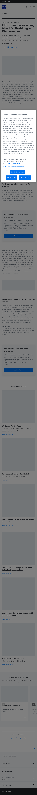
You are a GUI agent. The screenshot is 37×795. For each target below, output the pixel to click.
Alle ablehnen (11, 178)
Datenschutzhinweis (14, 163)
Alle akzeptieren (25, 178)
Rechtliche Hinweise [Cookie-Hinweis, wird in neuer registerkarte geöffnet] (19, 167)
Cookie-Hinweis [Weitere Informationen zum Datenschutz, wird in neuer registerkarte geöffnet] (8, 167)
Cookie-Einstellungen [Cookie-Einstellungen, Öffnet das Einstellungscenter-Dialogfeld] (18, 172)
